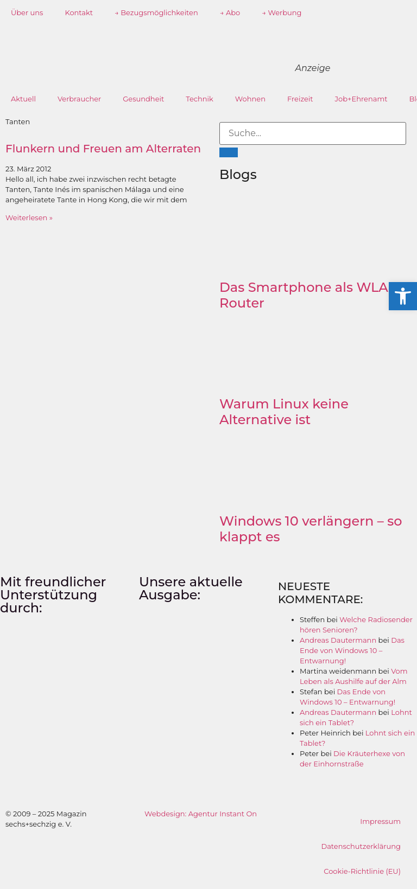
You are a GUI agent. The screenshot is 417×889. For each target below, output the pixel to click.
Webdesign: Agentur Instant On (200, 813)
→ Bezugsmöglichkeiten (156, 12)
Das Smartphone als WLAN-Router (311, 295)
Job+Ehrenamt (361, 98)
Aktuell (23, 98)
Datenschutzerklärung (361, 846)
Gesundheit (143, 98)
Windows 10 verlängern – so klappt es (310, 529)
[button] (403, 296)
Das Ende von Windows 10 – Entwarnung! (352, 650)
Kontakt (79, 12)
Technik (199, 98)
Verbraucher (79, 98)
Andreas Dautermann (338, 640)
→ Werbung (281, 12)
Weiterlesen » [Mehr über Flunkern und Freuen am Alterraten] (29, 217)
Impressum (380, 821)
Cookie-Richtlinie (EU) (362, 871)
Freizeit (300, 98)
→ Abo (230, 12)
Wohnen (250, 98)
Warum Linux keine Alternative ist (284, 411)
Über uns (27, 12)
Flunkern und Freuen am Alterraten (103, 148)
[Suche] (228, 152)
